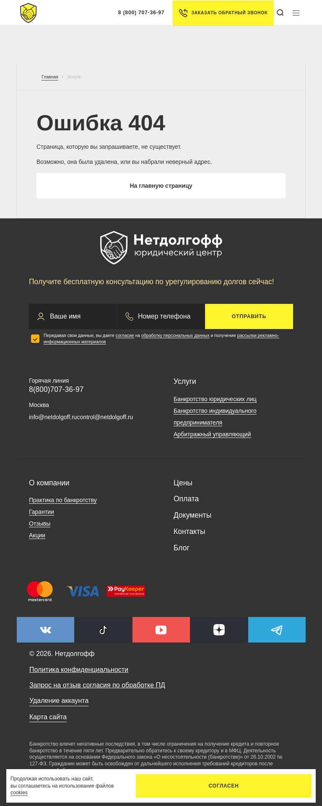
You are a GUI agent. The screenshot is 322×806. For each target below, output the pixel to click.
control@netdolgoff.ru (105, 417)
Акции (37, 535)
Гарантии (41, 511)
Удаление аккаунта (58, 700)
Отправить (249, 316)
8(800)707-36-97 (56, 389)
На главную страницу (161, 185)
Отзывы (39, 523)
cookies (19, 793)
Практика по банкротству (63, 500)
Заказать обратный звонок (223, 13)
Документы (192, 515)
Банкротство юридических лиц (215, 399)
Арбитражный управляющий (212, 434)
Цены (183, 483)
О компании (49, 483)
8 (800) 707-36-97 (141, 13)
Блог (182, 548)
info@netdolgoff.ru (53, 417)
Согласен (224, 786)
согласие (125, 335)
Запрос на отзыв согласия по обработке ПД (97, 685)
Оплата (186, 499)
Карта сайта (48, 716)
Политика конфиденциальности (78, 669)
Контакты (189, 531)
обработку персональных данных (175, 335)
